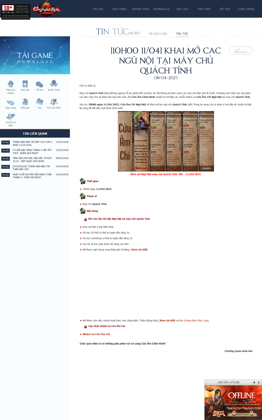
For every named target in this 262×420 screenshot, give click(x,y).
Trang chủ (157, 34)
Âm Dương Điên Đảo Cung (193, 320)
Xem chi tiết (139, 249)
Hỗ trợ (225, 9)
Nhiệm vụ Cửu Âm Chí (96, 334)
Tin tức (182, 34)
